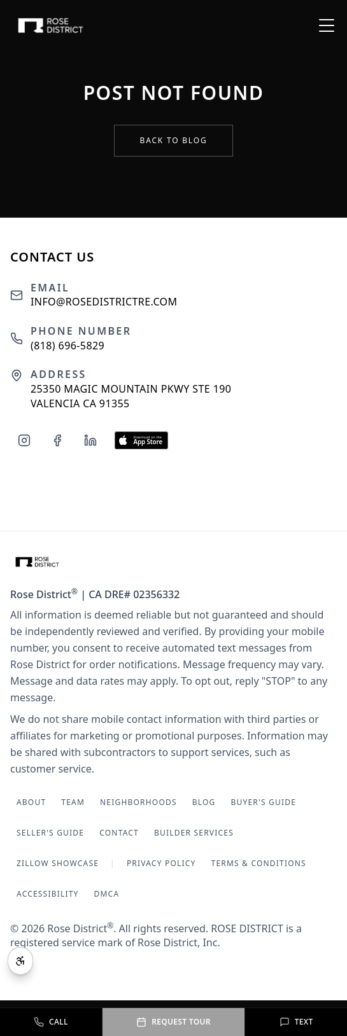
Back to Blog (174, 140)
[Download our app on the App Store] (141, 440)
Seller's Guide (50, 832)
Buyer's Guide (263, 802)
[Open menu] (327, 25)
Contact (119, 832)
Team (73, 802)
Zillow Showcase (58, 863)
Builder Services (194, 832)
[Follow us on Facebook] (57, 440)
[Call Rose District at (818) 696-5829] (51, 1022)
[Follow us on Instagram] (24, 440)
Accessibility (48, 893)
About (31, 802)
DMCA (107, 893)
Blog (204, 802)
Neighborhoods (138, 802)
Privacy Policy (161, 863)
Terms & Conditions (258, 863)
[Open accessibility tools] (20, 961)
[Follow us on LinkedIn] (90, 440)
